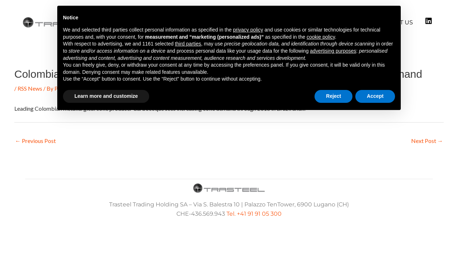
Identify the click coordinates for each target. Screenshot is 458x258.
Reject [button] (333, 96)
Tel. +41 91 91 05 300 (254, 213)
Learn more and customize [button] (106, 96)
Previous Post (35, 140)
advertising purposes (333, 51)
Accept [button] (375, 96)
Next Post (427, 140)
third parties (188, 44)
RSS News (30, 88)
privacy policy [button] (248, 30)
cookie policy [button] (321, 37)
